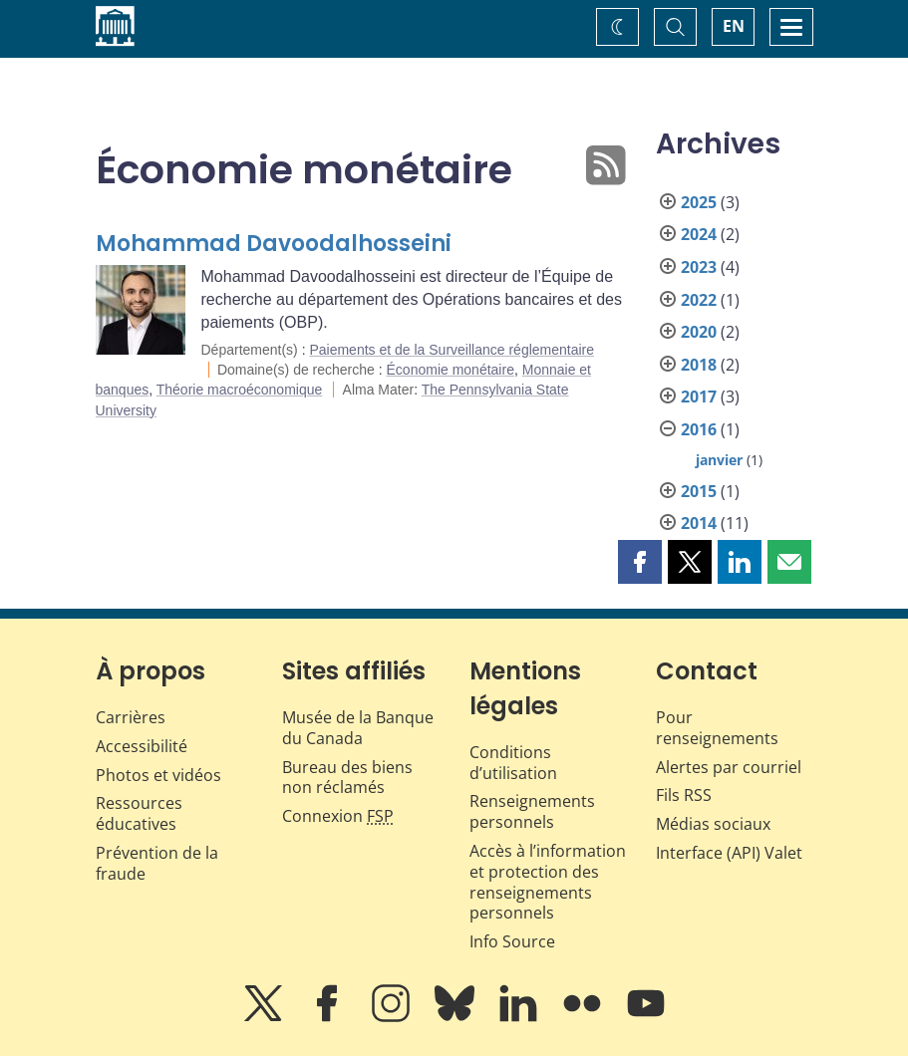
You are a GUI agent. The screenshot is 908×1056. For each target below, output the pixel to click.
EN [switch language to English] (734, 26)
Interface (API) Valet (729, 853)
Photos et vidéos (158, 775)
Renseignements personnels (532, 811)
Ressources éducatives (139, 813)
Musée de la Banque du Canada (358, 727)
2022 (699, 300)
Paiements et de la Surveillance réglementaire (451, 350)
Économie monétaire (450, 370)
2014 (699, 523)
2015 (699, 491)
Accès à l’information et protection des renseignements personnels (547, 882)
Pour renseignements (717, 727)
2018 (699, 365)
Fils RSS (684, 795)
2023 (699, 267)
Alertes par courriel (728, 767)
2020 (699, 332)
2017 (699, 396)
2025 (699, 202)
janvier (719, 459)
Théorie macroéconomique (239, 389)
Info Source (512, 941)
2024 (699, 234)
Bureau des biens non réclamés (347, 777)
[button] (640, 562)
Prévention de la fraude (157, 863)
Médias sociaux (713, 824)
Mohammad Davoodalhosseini (274, 243)
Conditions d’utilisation (513, 762)
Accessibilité (141, 746)
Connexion (338, 816)
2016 (699, 429)
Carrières (130, 717)
